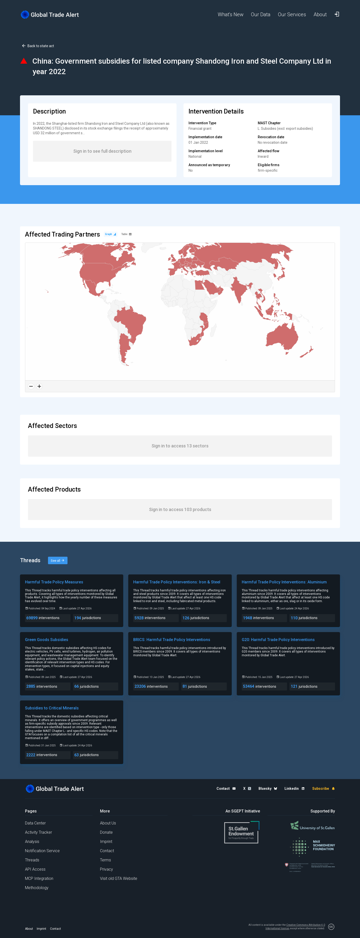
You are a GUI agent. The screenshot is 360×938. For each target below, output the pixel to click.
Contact (107, 850)
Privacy (106, 869)
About (29, 929)
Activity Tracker (38, 832)
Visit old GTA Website (118, 878)
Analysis (32, 841)
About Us (108, 823)
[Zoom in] (39, 386)
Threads (32, 860)
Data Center (35, 823)
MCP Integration (39, 878)
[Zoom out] (31, 386)
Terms (105, 860)
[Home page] (54, 14)
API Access (35, 869)
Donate (106, 832)
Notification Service (42, 850)
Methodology (36, 887)
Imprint (106, 841)
